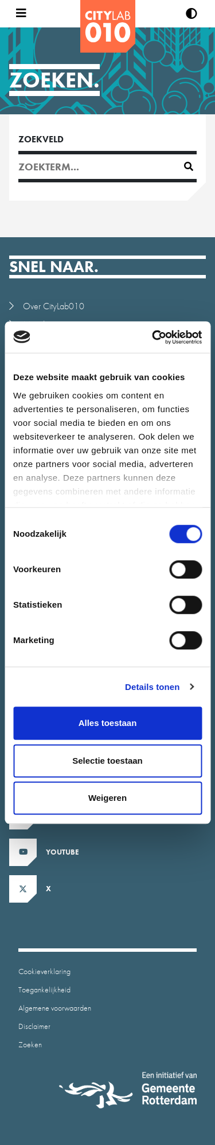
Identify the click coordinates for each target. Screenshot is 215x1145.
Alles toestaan (108, 723)
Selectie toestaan (107, 760)
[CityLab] (107, 26)
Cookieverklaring (44, 971)
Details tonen (152, 687)
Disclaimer (34, 1026)
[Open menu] (18, 13)
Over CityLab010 (53, 306)
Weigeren (107, 798)
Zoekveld (41, 139)
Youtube (62, 852)
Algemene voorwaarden (54, 1008)
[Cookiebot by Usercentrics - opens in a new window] (153, 337)
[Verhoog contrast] (191, 13)
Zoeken (30, 1044)
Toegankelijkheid (44, 989)
